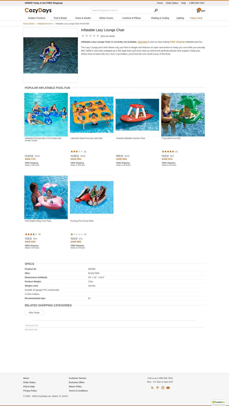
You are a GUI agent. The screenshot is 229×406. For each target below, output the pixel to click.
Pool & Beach (60, 18)
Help (183, 3)
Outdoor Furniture (36, 18)
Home (160, 3)
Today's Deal (196, 18)
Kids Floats (34, 312)
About (26, 378)
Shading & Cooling (160, 18)
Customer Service (77, 378)
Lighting (180, 18)
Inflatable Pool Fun (45, 24)
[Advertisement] (114, 350)
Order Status (172, 3)
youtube (168, 387)
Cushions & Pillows (131, 18)
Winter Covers (106, 18)
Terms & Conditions (78, 390)
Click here (142, 42)
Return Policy (75, 386)
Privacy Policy (30, 390)
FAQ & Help (29, 386)
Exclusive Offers (76, 382)
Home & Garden (83, 18)
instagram (162, 387)
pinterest (157, 387)
